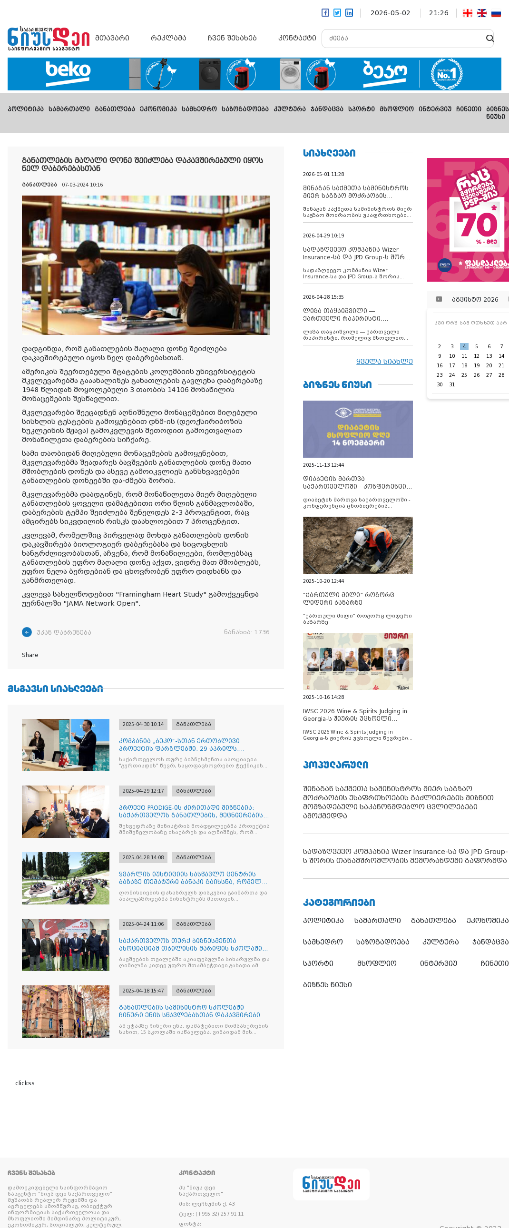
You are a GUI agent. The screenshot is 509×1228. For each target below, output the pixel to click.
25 (464, 375)
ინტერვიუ (435, 109)
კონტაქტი (297, 38)
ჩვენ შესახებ (232, 38)
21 (501, 365)
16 (439, 365)
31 (452, 384)
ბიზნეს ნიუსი (327, 985)
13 (489, 356)
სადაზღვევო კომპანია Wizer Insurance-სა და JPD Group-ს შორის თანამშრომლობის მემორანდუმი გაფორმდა (405, 856)
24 (452, 375)
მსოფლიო (397, 109)
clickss (25, 1083)
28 (501, 375)
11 (464, 356)
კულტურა (290, 109)
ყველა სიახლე (384, 361)
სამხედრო (199, 109)
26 (477, 375)
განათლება (115, 109)
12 (477, 356)
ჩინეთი (468, 109)
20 (489, 365)
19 (477, 365)
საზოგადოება (245, 109)
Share (30, 655)
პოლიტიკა (26, 109)
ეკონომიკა (158, 109)
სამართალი (69, 109)
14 (501, 356)
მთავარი (112, 38)
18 (464, 365)
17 (452, 365)
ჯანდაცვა (327, 109)
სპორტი (361, 109)
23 (439, 375)
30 (439, 384)
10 (452, 356)
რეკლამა (168, 38)
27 (489, 375)
